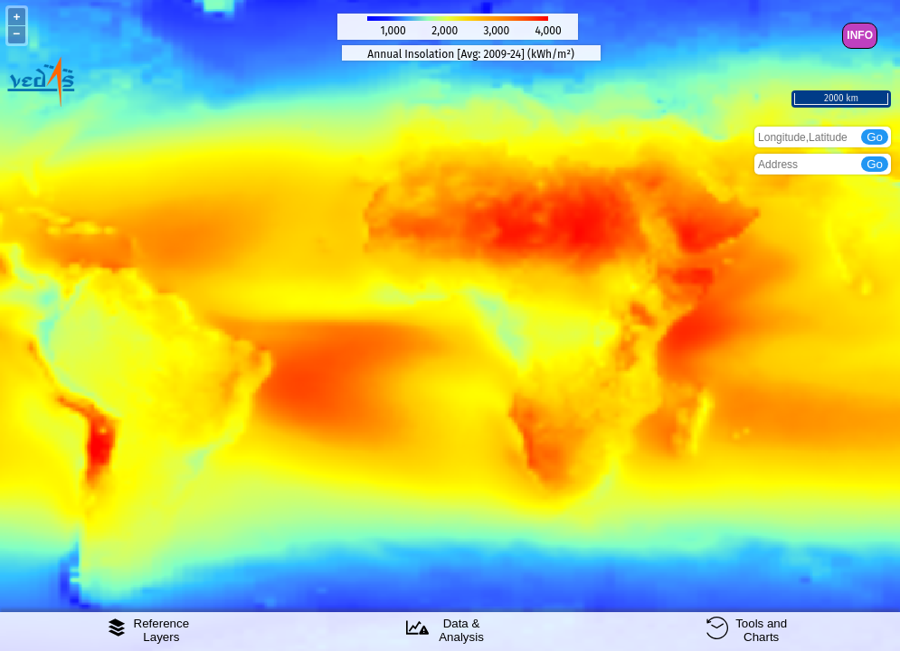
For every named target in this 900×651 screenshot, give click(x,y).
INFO (860, 35)
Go (875, 137)
